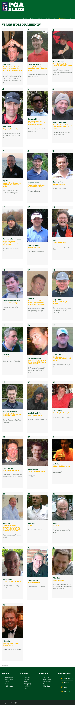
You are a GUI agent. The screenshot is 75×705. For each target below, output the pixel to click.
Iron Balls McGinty (34, 413)
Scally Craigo (7, 579)
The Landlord (57, 411)
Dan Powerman (33, 245)
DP (20, 703)
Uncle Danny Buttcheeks (11, 301)
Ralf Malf (31, 299)
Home (27, 19)
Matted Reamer (33, 469)
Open (33, 19)
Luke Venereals (8, 468)
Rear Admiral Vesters (10, 412)
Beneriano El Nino (34, 119)
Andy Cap (31, 523)
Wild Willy (6, 641)
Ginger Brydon (33, 580)
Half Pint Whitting (59, 355)
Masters (40, 19)
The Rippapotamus (34, 358)
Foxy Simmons (58, 300)
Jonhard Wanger (58, 62)
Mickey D (6, 354)
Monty (55, 240)
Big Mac (6, 181)
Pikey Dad (56, 578)
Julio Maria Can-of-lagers (12, 239)
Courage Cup (51, 19)
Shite (71, 19)
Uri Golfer (56, 464)
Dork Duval (7, 64)
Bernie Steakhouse (59, 123)
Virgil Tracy (7, 127)
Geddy (55, 523)
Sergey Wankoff (33, 183)
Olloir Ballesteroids (34, 65)
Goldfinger (6, 523)
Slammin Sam (58, 182)
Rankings (62, 19)
